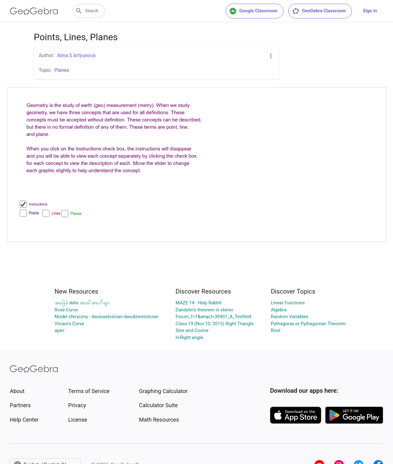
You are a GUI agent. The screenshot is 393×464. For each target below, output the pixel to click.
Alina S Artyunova (76, 55)
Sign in (370, 11)
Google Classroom (253, 11)
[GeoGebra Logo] (34, 11)
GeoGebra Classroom (319, 11)
